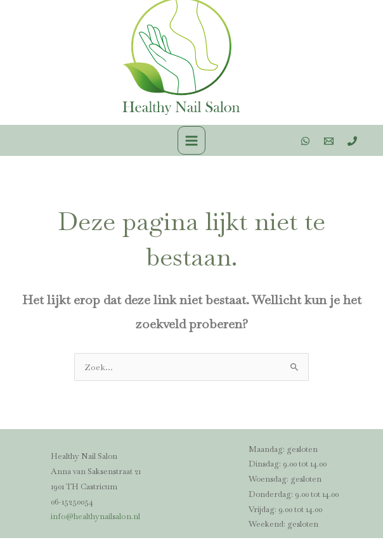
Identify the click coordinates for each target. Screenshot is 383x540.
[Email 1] (328, 143)
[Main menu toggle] (192, 142)
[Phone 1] (352, 143)
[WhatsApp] (305, 143)
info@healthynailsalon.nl (94, 518)
